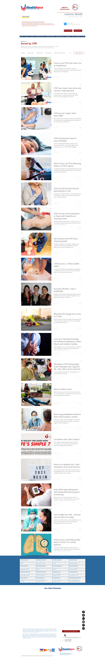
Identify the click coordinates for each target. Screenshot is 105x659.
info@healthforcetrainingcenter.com (72, 637)
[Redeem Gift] (78, 31)
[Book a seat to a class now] (71, 631)
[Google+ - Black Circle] (83, 618)
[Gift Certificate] (68, 31)
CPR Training (48, 53)
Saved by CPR (30, 53)
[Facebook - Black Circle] (83, 612)
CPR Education (39, 53)
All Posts (23, 53)
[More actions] (81, 60)
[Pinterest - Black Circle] (83, 625)
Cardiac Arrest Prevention (59, 53)
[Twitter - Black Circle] (83, 615)
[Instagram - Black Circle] (83, 628)
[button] (27, 36)
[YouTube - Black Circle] (83, 622)
